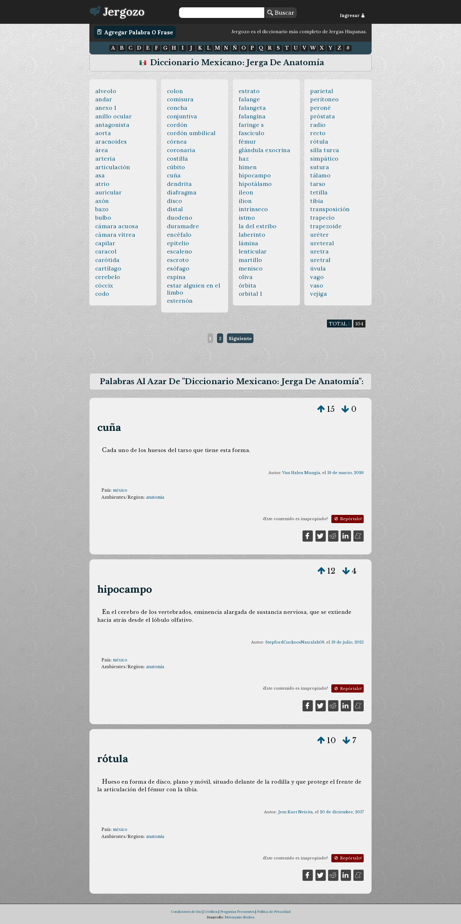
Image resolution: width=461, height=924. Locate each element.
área (101, 150)
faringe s (251, 124)
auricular (108, 192)
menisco (251, 268)
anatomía (155, 497)
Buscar (280, 12)
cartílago (108, 268)
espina (176, 276)
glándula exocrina (264, 150)
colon (175, 91)
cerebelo (107, 276)
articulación (112, 167)
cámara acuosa (116, 226)
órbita (247, 285)
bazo (102, 209)
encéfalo (179, 234)
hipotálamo (255, 183)
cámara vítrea (115, 234)
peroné (320, 107)
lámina (248, 243)
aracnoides (111, 141)
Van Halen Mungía (301, 473)
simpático (324, 158)
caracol (106, 251)
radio (318, 124)
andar (103, 99)
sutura (319, 167)
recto (318, 133)
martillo (250, 259)
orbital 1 (250, 293)
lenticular (253, 251)
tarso (317, 183)
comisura (180, 99)
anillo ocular (113, 116)
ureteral (322, 243)
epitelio (178, 243)
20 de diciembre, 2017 (342, 812)
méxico (120, 490)
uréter (319, 234)
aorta (103, 133)
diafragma (182, 192)
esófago (178, 268)
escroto (178, 259)
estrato (249, 91)
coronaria (181, 150)
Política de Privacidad (273, 912)
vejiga (318, 293)
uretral (320, 259)
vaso (316, 285)
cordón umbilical (191, 133)
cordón (177, 124)
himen (248, 167)
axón (102, 200)
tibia (316, 200)
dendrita (179, 183)
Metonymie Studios (239, 917)
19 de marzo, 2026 (345, 473)
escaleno (179, 251)
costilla (177, 158)
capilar (105, 243)
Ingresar (352, 15)
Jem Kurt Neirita (295, 812)
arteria (105, 158)
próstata (322, 116)
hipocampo (255, 175)
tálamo (320, 175)
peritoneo (324, 99)
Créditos (211, 912)
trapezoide (326, 226)
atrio (102, 183)
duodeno (180, 217)
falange (249, 99)
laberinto (252, 234)
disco (174, 200)
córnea (177, 141)
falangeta (252, 107)
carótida (107, 259)
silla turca (324, 150)
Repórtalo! (347, 519)
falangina (252, 116)
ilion (245, 200)
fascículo (252, 133)
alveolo (105, 91)
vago (317, 276)
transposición (330, 209)
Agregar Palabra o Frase (135, 32)
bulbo (103, 217)
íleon (246, 192)
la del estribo (258, 226)
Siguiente (240, 338)
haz (244, 158)
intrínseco (253, 209)
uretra (319, 251)
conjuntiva (182, 116)
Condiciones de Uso (186, 912)
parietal (321, 91)
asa (100, 175)
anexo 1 (105, 107)
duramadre (183, 226)
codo (102, 293)
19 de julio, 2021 (347, 642)
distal (175, 209)
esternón (180, 300)
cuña (174, 175)
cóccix (104, 285)
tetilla (319, 192)
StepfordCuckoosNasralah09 (294, 642)
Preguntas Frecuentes (237, 912)
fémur (247, 141)
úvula (318, 268)
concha (177, 107)
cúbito (176, 167)
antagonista (112, 124)
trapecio (322, 217)
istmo (247, 217)
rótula (319, 141)
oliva (246, 276)
